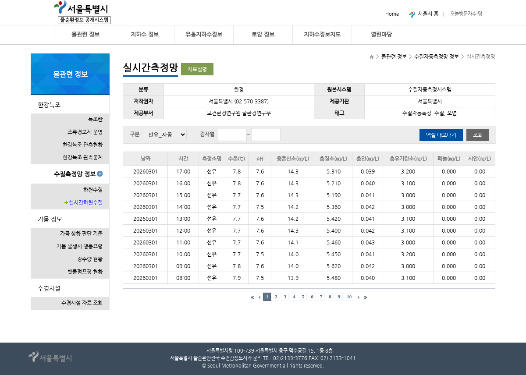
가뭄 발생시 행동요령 (80, 246)
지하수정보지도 (322, 34)
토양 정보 (263, 34)
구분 (134, 134)
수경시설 (49, 288)
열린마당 (381, 34)
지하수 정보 (145, 34)
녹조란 (95, 119)
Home (392, 14)
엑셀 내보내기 (441, 135)
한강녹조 (49, 104)
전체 (165, 134)
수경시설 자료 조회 (82, 303)
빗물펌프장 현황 (85, 272)
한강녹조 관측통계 (83, 157)
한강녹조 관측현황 (83, 145)
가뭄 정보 (50, 219)
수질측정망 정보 (75, 173)
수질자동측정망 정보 (436, 56)
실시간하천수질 (86, 202)
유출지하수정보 (203, 34)
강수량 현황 (90, 259)
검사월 (207, 134)
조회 (478, 135)
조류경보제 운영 (85, 132)
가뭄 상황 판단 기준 (81, 233)
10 (349, 296)
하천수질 (93, 190)
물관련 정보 (85, 34)
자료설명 (197, 69)
